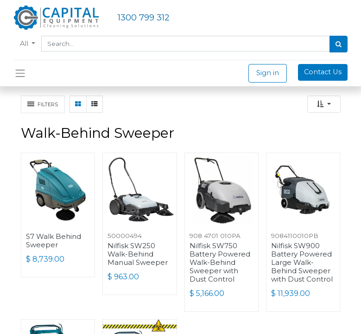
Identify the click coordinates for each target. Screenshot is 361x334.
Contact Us (323, 72)
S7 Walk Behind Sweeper (53, 240)
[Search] (338, 44)
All (25, 43)
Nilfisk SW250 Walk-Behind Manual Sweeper (138, 254)
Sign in (267, 73)
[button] (324, 104)
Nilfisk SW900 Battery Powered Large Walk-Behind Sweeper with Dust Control (302, 262)
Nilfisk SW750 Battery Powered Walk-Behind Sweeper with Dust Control (220, 262)
